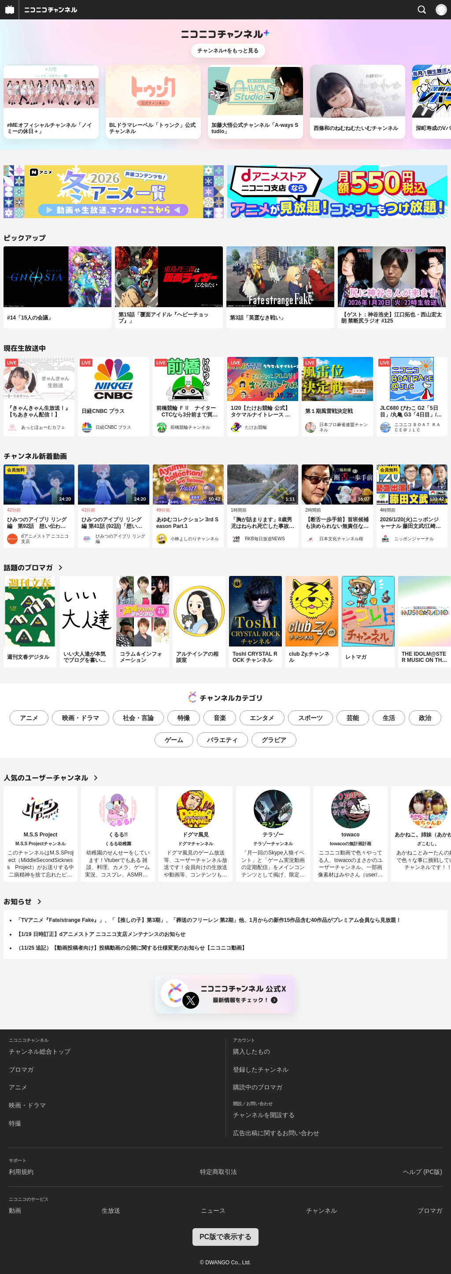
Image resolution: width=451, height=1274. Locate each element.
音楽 (220, 717)
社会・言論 (138, 717)
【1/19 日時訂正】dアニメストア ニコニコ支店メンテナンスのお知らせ (100, 934)
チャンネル (321, 1210)
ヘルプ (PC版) (422, 1171)
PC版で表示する (225, 1237)
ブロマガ (21, 1069)
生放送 (111, 1210)
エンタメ (262, 717)
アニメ (29, 717)
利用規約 (21, 1171)
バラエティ (222, 739)
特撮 (183, 717)
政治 (425, 717)
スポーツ (310, 717)
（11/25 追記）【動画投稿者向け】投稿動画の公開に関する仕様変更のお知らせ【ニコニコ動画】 (131, 948)
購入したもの (251, 1051)
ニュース (213, 1210)
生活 (389, 717)
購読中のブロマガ (257, 1087)
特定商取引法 (218, 1171)
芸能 (353, 717)
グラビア (274, 739)
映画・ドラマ (80, 717)
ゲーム (174, 739)
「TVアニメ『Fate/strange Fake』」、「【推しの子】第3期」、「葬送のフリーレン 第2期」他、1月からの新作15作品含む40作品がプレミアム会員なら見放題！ (208, 920)
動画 (15, 1210)
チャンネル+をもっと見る (228, 51)
